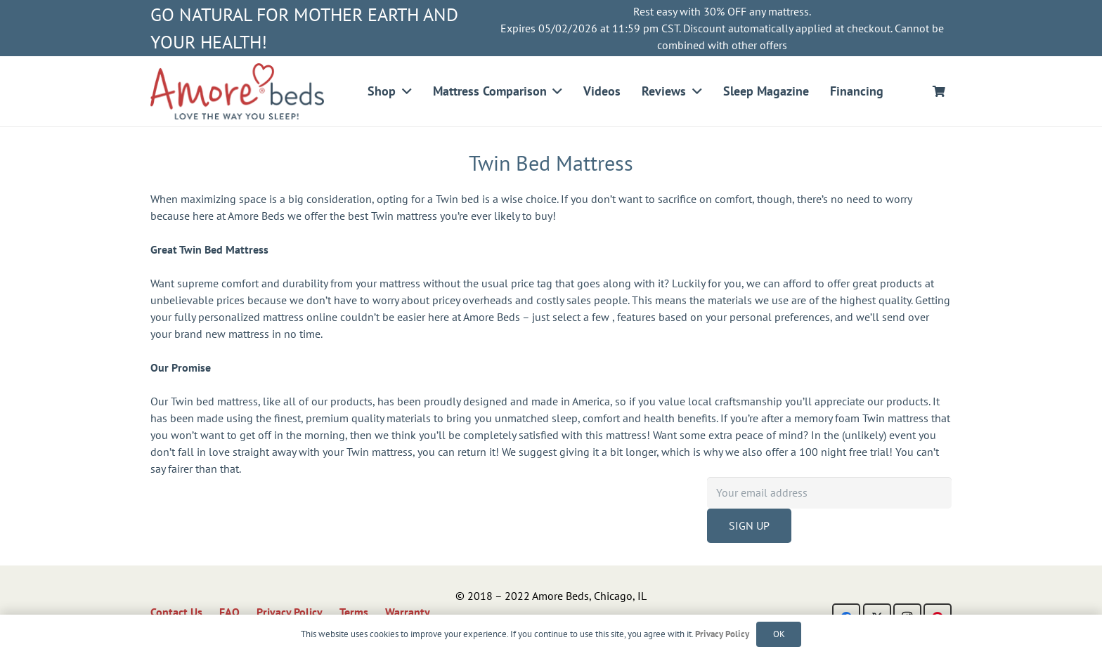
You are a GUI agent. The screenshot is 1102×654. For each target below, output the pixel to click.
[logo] (237, 91)
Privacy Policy (290, 612)
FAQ (229, 612)
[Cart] (939, 91)
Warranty (407, 612)
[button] (404, 91)
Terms (353, 612)
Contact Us (176, 612)
